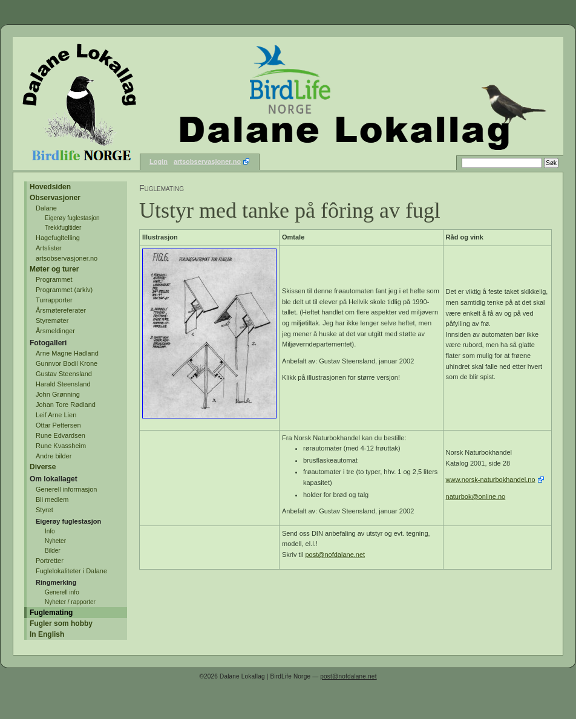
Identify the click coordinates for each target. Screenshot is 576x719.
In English (47, 634)
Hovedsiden (50, 187)
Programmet (54, 279)
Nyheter (55, 541)
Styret (44, 509)
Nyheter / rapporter (70, 602)
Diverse (43, 467)
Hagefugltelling (58, 237)
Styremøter (52, 320)
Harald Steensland (63, 384)
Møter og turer (54, 269)
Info (50, 531)
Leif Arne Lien (56, 414)
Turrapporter (54, 300)
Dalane (46, 208)
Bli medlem (52, 499)
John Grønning (58, 394)
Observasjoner (55, 198)
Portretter (50, 560)
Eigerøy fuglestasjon (72, 218)
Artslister (49, 248)
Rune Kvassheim (61, 445)
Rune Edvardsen (60, 435)
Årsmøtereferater (61, 310)
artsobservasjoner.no (207, 161)
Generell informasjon (66, 489)
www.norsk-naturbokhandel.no (490, 479)
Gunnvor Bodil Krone (66, 363)
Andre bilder (53, 456)
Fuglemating (51, 612)
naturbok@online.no (476, 496)
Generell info (62, 592)
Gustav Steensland (64, 373)
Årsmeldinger (55, 330)
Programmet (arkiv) (64, 289)
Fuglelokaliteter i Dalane (71, 570)
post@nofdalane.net (335, 554)
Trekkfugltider (63, 227)
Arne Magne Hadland (67, 353)
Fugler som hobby (61, 623)
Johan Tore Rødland (66, 404)
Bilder (53, 550)
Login (158, 161)
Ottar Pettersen (58, 425)
